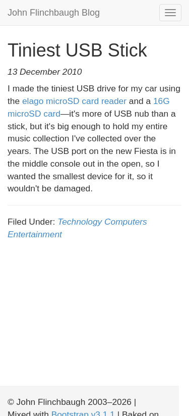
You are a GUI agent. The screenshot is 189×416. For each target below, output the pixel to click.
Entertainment (35, 234)
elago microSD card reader (74, 101)
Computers (125, 222)
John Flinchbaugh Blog (54, 13)
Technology (79, 222)
